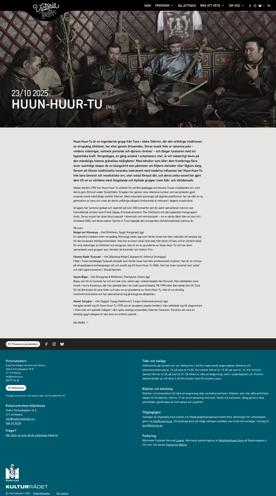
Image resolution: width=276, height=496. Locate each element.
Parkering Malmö (176, 444)
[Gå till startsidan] (46, 11)
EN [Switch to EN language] (268, 5)
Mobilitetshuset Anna (231, 440)
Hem (147, 6)
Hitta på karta (16, 387)
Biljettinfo (187, 6)
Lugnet (180, 440)
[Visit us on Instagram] (255, 5)
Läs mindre (81, 322)
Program (162, 6)
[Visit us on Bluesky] (260, 5)
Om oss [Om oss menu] (236, 5)
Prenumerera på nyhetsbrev (23, 344)
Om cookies (62, 493)
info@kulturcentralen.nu (20, 419)
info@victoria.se (162, 421)
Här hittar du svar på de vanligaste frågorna (32, 435)
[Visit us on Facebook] (249, 5)
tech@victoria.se (152, 425)
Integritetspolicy (41, 493)
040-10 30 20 (13, 423)
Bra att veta (210, 6)
